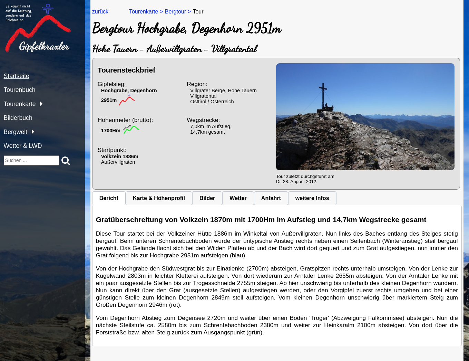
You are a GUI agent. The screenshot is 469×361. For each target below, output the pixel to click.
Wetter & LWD (23, 145)
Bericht (108, 198)
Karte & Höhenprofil (159, 198)
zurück (100, 12)
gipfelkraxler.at (21, 6)
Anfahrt (271, 198)
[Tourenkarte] (39, 103)
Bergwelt (15, 132)
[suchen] (32, 160)
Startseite (16, 76)
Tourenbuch (20, 89)
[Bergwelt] (31, 131)
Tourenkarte (20, 104)
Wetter (238, 198)
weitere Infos (312, 198)
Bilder (207, 198)
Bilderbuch (18, 117)
